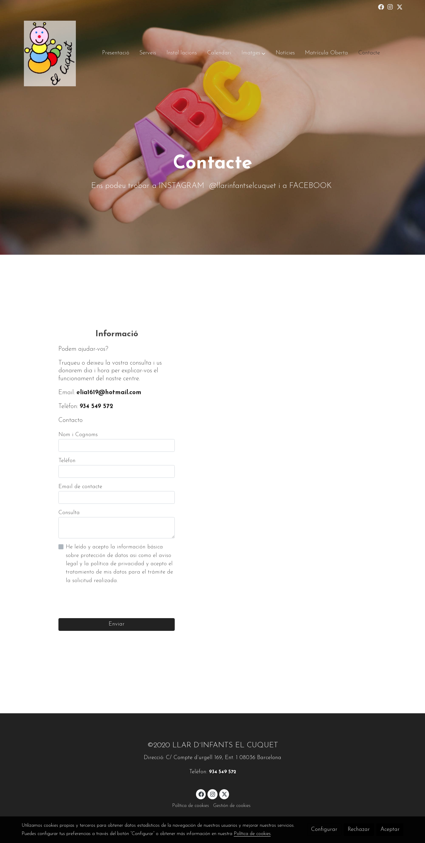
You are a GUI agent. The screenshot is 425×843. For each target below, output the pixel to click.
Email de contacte (80, 487)
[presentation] (103, 601)
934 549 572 (96, 406)
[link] (50, 53)
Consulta (69, 513)
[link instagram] (390, 6)
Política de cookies (190, 805)
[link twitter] (400, 6)
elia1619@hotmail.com (108, 392)
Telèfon (67, 461)
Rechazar (359, 829)
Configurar (324, 829)
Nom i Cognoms (78, 435)
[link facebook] (381, 6)
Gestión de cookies (232, 805)
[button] (253, 53)
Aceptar (390, 829)
